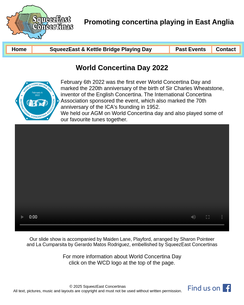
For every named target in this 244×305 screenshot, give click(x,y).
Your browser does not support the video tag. (122, 177)
